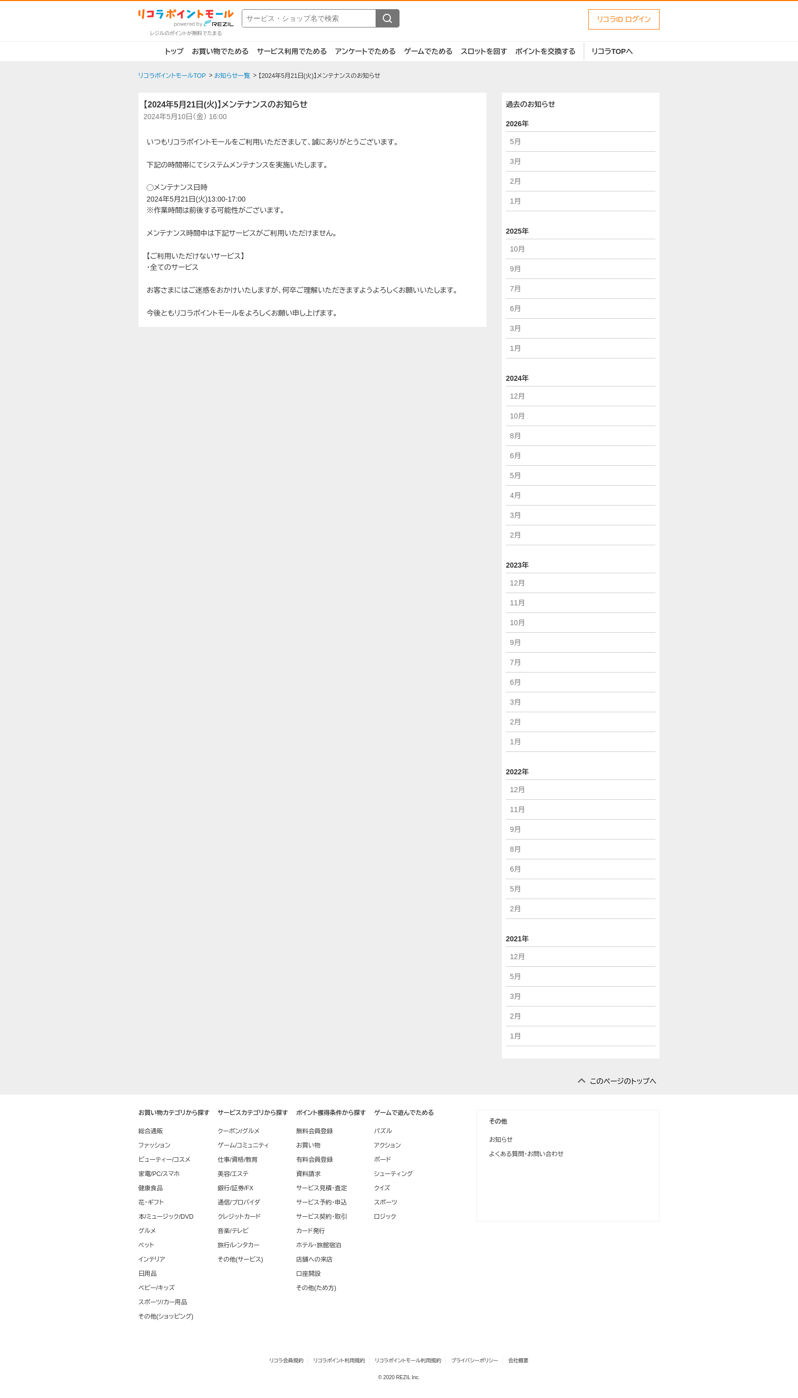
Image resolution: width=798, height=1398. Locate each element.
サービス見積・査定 (321, 1188)
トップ (174, 51)
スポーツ (385, 1202)
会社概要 (518, 1360)
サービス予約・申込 (321, 1202)
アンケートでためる (365, 51)
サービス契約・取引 (321, 1216)
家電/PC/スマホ (159, 1174)
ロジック (385, 1216)
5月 (515, 141)
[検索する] (387, 18)
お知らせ (500, 1139)
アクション (387, 1145)
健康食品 (150, 1188)
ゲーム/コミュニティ (243, 1145)
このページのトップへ (623, 1081)
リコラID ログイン (624, 19)
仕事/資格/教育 (238, 1159)
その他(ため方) (316, 1288)
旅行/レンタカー (239, 1245)
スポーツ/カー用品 (162, 1302)
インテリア (151, 1259)
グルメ (147, 1231)
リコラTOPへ (612, 51)
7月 (515, 289)
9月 (515, 269)
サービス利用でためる (292, 51)
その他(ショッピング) (165, 1316)
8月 (515, 436)
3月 (515, 161)
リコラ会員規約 (286, 1360)
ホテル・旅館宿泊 (318, 1245)
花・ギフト (151, 1202)
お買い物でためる (220, 51)
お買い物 (308, 1145)
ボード (382, 1159)
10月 (517, 249)
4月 (515, 495)
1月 (515, 201)
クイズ (382, 1188)
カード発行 (310, 1231)
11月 (517, 603)
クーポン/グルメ (239, 1131)
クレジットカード (239, 1216)
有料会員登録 (314, 1159)
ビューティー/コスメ (164, 1159)
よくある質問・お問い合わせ (526, 1154)
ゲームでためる (428, 51)
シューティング (393, 1174)
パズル (383, 1131)
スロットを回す (484, 51)
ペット (146, 1245)
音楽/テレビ (233, 1231)
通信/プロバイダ (239, 1202)
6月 (515, 308)
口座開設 (308, 1273)
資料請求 (308, 1174)
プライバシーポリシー (474, 1360)
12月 (517, 396)
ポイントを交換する (546, 51)
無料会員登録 (314, 1131)
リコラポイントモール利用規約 (408, 1360)
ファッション (154, 1145)
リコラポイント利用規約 (339, 1360)
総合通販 (150, 1131)
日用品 (147, 1273)
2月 (515, 181)
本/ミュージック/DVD (165, 1216)
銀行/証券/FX (235, 1188)
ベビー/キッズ (156, 1288)
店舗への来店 (314, 1259)
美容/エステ (233, 1174)
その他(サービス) (240, 1259)
